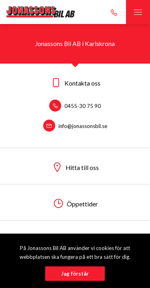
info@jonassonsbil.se (75, 126)
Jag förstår (75, 273)
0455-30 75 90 (75, 106)
